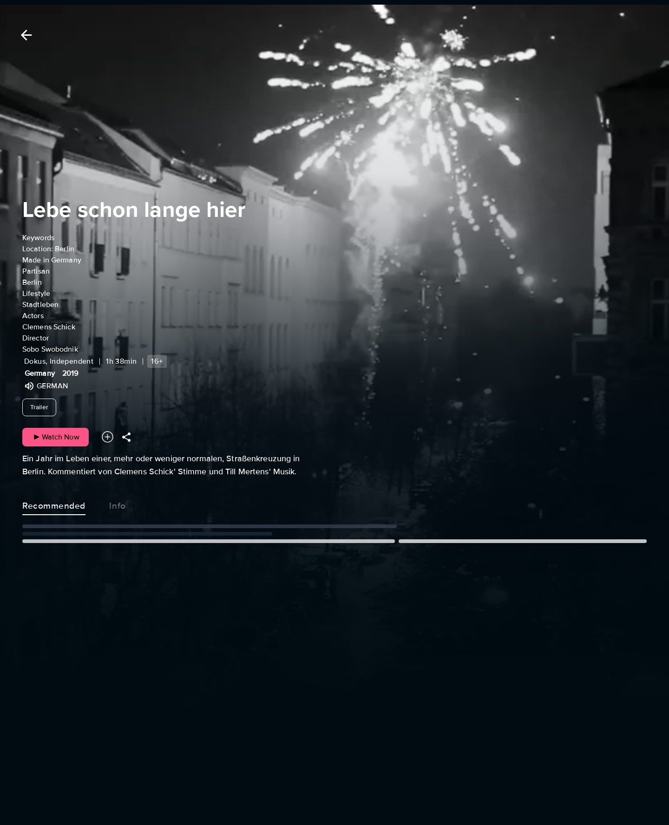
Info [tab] (117, 504)
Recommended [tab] (53, 504)
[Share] (126, 436)
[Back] (24, 35)
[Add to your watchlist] (107, 436)
